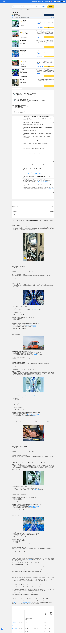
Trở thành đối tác (47, 1)
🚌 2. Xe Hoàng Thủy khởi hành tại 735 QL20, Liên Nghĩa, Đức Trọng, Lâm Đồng (25, 95)
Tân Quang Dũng (36, 535)
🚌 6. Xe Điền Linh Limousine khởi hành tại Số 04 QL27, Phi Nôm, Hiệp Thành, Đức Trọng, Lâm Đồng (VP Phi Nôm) (29, 100)
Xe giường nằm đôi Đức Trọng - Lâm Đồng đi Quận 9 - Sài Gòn (35, 173)
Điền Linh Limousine (36, 489)
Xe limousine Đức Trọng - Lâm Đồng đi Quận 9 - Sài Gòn (43, 181)
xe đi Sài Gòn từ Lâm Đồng (19, 9)
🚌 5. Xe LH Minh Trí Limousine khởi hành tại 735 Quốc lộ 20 (22, 99)
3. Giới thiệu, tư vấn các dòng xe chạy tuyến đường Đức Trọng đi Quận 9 (23, 108)
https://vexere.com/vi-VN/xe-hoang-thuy (31, 325)
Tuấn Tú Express (36, 395)
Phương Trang (35, 354)
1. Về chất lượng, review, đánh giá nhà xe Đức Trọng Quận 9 (22, 106)
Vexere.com (30, 559)
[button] (38, 117)
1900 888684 (34, 326)
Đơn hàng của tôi (34, 1)
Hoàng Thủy (35, 309)
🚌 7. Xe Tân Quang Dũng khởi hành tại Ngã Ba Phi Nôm (21, 101)
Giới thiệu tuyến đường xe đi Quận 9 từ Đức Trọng (19, 105)
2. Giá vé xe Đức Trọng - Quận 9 (18, 107)
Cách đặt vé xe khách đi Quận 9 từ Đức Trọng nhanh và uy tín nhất (21, 111)
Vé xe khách (13, 9)
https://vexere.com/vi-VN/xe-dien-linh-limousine (34, 506)
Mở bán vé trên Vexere (41, 1)
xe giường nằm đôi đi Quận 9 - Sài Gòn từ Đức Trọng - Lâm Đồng (22, 602)
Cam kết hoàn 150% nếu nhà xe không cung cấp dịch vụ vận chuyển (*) (13, 1)
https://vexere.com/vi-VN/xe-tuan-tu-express (33, 414)
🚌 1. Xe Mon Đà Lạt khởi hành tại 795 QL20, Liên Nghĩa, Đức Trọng (23, 94)
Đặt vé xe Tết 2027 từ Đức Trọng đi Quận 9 (18, 112)
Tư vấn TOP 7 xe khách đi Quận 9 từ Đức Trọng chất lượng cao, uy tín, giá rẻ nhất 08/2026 (24, 93)
